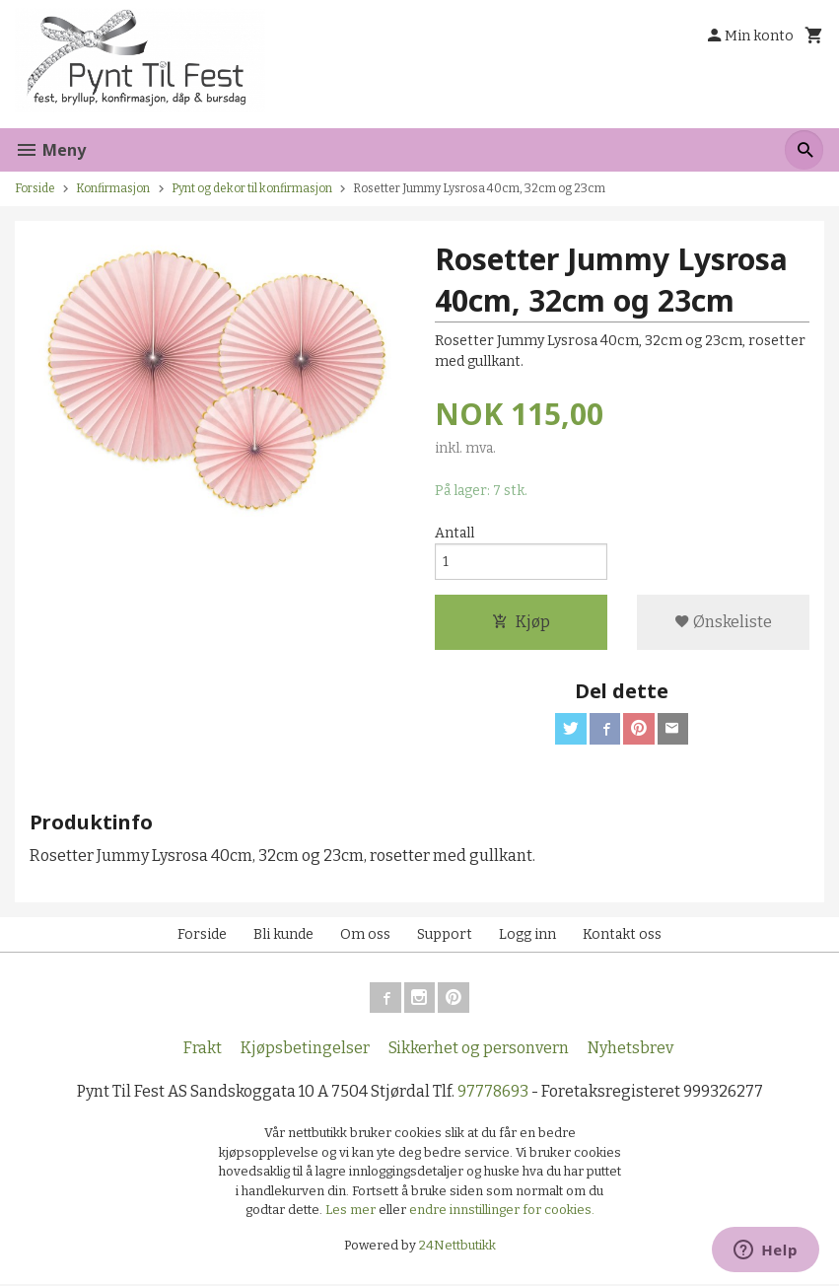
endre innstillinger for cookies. (501, 1211)
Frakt (202, 1049)
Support (444, 935)
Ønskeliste (723, 622)
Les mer (352, 1211)
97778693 (492, 1093)
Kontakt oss (622, 935)
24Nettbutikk (457, 1247)
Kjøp (521, 622)
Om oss (365, 935)
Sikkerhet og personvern (478, 1049)
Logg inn (527, 935)
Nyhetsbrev (630, 1049)
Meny (50, 150)
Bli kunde (283, 935)
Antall (454, 533)
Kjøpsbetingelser (305, 1049)
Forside (35, 188)
